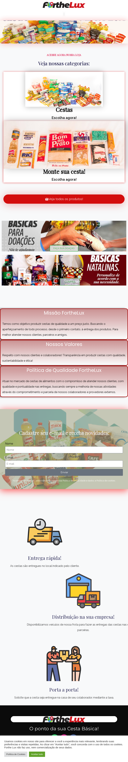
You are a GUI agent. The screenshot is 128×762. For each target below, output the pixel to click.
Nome (9, 443)
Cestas (64, 109)
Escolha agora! (64, 118)
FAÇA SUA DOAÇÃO (64, 248)
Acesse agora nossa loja (64, 55)
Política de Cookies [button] (15, 754)
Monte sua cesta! (64, 171)
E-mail (9, 457)
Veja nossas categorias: (64, 63)
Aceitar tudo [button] (37, 754)
